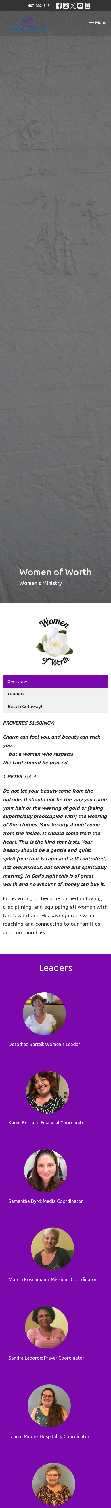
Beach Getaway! (25, 706)
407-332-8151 (39, 5)
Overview (17, 681)
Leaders (16, 694)
